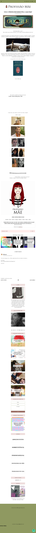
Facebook (6, 219)
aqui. (24, 59)
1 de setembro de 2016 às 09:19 (7, 255)
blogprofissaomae (21, 507)
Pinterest (13, 219)
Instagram (16, 219)
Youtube (23, 219)
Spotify (30, 219)
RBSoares (5, 254)
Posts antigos (32, 279)
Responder (2, 263)
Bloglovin (20, 219)
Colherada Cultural (5, 231)
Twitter (10, 219)
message (18, 408)
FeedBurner (20, 226)
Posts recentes (4, 279)
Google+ (26, 219)
